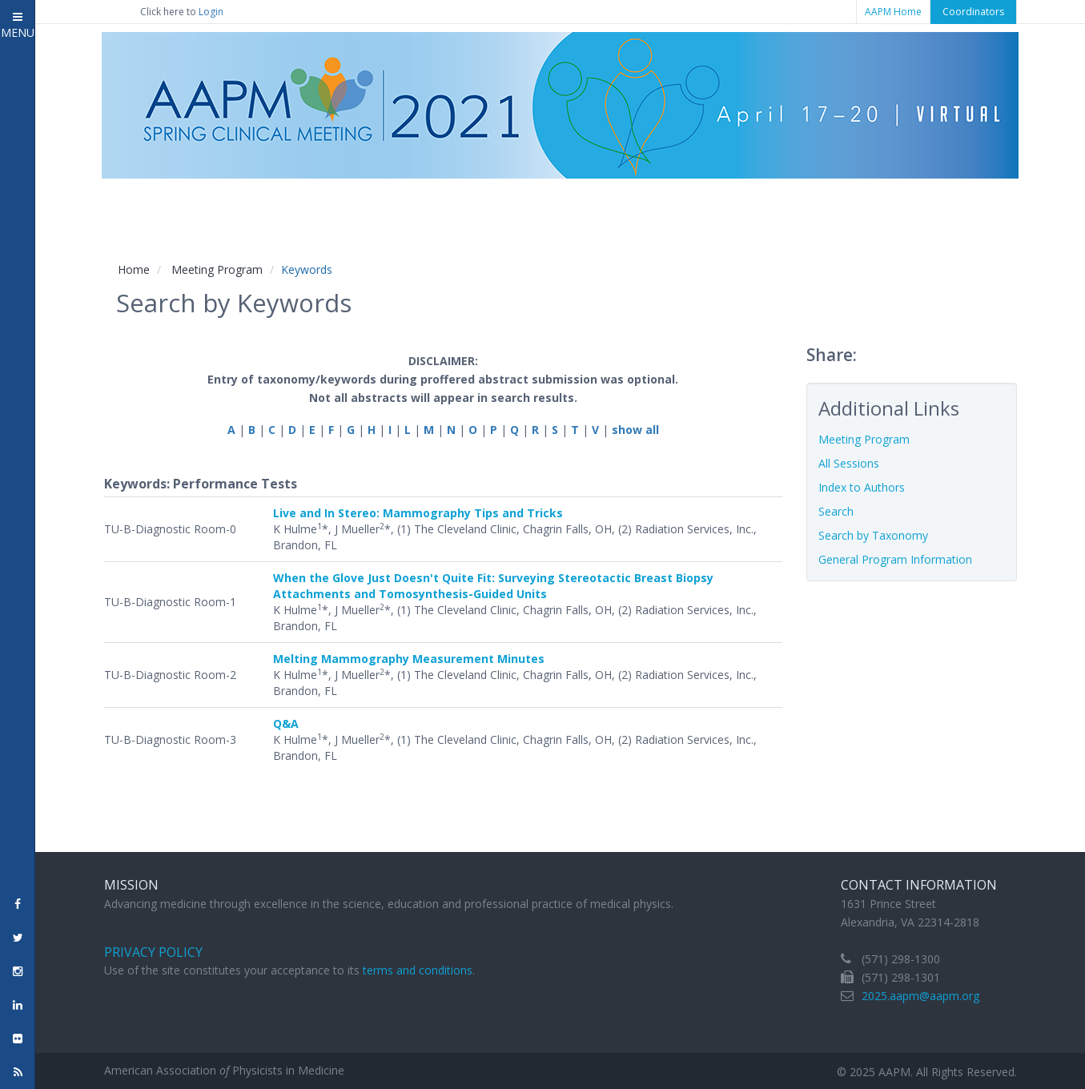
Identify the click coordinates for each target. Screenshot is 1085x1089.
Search (836, 511)
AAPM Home (893, 11)
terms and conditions (417, 970)
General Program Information (895, 559)
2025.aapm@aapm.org (920, 995)
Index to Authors (861, 487)
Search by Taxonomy (873, 535)
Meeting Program (217, 269)
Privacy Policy (153, 952)
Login (211, 11)
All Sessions (848, 463)
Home (134, 269)
